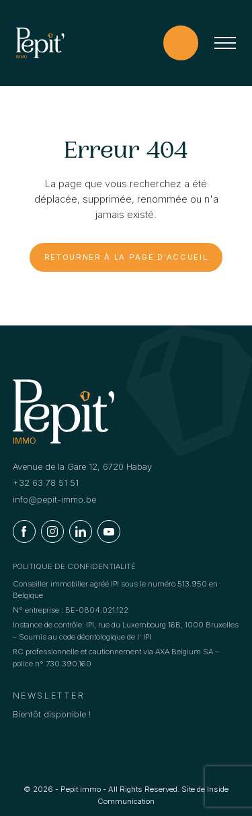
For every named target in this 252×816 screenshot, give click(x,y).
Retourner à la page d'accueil (126, 257)
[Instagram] (52, 531)
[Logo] (40, 43)
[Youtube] (108, 531)
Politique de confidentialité (74, 566)
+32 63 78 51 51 (46, 483)
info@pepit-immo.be (54, 500)
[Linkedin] (80, 531)
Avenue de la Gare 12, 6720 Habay (82, 467)
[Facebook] (24, 531)
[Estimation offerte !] (180, 43)
